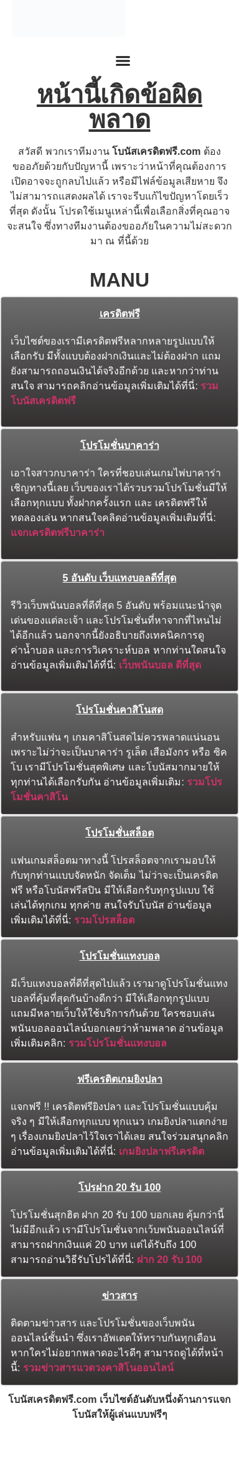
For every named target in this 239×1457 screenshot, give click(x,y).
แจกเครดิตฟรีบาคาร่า (58, 532)
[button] (122, 61)
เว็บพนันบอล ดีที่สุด (160, 665)
